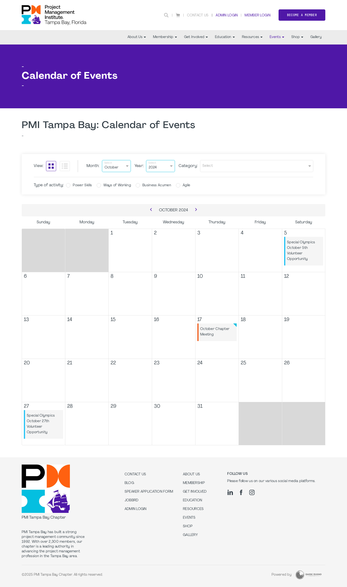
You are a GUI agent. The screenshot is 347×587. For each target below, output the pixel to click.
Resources (252, 37)
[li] (230, 492)
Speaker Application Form (149, 492)
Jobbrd (132, 500)
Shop (297, 37)
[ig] (252, 492)
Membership (165, 37)
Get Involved (196, 37)
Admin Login (227, 15)
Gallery (316, 37)
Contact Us (198, 15)
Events (277, 37)
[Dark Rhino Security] (308, 575)
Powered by (282, 575)
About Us (136, 37)
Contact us (135, 474)
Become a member (302, 15)
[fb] (241, 492)
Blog (129, 483)
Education (225, 37)
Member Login (257, 15)
